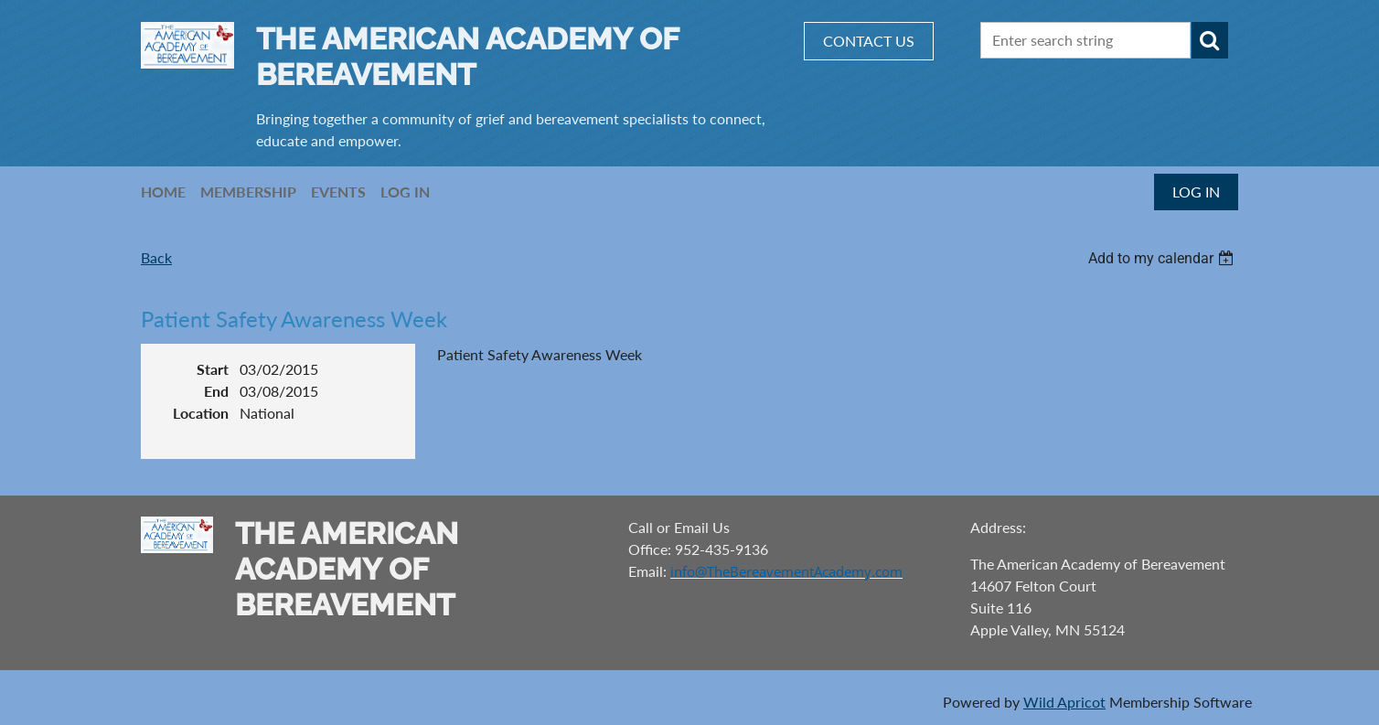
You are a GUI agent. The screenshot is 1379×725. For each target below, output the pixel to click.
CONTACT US (868, 40)
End (216, 391)
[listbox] (1163, 258)
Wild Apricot (1064, 701)
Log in (1196, 191)
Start (213, 369)
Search (1210, 40)
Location (201, 412)
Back (156, 257)
